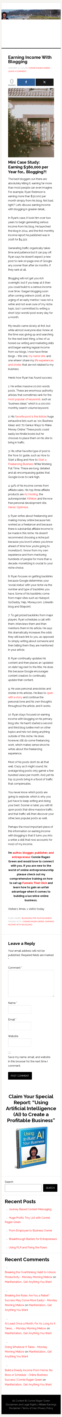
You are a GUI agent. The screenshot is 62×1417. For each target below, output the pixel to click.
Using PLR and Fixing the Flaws (28, 1247)
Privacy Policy (45, 1408)
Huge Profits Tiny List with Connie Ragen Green (31, 21)
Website (13, 1036)
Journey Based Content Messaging (30, 1209)
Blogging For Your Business (37, 918)
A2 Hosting (31, 494)
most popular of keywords (24, 399)
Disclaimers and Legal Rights (21, 1404)
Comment (15, 967)
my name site (37, 356)
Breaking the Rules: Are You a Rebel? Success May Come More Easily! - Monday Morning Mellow (31, 1300)
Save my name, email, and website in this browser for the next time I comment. (29, 1061)
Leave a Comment (17, 71)
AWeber (31, 498)
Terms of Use (29, 1408)
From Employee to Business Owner (30, 1230)
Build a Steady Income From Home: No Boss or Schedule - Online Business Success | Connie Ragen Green (29, 1375)
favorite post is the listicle (30, 416)
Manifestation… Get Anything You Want (28, 1281)
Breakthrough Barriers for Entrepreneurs (33, 1239)
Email (12, 1019)
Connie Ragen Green (33, 921)
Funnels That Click (34, 883)
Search (9, 1181)
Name (12, 1003)
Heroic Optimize (18, 507)
